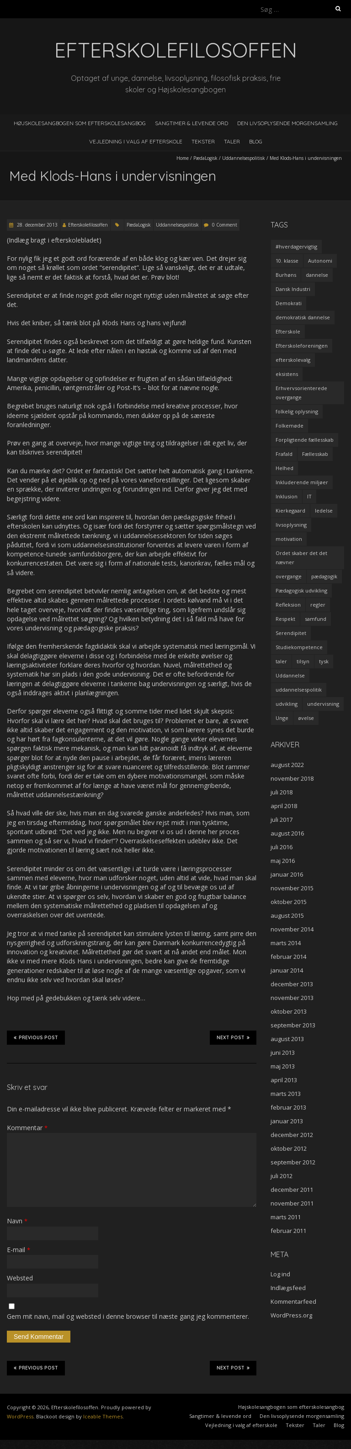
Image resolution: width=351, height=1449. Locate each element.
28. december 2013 (37, 225)
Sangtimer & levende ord (191, 123)
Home (182, 158)
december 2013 (292, 984)
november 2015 (292, 888)
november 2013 (292, 998)
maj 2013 (283, 1066)
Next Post (233, 1037)
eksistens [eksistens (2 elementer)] (287, 373)
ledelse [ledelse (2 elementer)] (324, 510)
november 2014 (292, 929)
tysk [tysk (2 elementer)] (324, 661)
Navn (17, 1220)
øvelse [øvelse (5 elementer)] (306, 717)
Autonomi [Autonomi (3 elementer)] (320, 260)
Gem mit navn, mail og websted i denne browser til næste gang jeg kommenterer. (128, 1316)
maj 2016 (283, 861)
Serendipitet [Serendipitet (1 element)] (291, 632)
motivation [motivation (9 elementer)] (289, 538)
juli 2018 (281, 792)
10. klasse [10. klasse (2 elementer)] (287, 260)
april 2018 (284, 806)
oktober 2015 (289, 902)
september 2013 (293, 1025)
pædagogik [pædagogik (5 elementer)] (324, 576)
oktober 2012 (289, 1148)
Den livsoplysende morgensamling (287, 123)
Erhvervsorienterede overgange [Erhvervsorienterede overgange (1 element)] (301, 393)
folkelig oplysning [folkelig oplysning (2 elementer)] (297, 411)
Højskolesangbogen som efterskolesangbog (80, 123)
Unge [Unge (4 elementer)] (282, 717)
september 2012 (293, 1162)
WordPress (20, 1416)
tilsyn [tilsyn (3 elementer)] (303, 661)
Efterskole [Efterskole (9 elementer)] (288, 331)
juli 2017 (281, 819)
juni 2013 (283, 1052)
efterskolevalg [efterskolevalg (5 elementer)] (293, 359)
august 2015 (287, 915)
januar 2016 (287, 874)
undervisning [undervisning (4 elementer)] (323, 703)
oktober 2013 (289, 1011)
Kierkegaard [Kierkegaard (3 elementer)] (290, 510)
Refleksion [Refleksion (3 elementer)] (288, 604)
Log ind (280, 1274)
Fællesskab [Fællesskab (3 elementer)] (315, 453)
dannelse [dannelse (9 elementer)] (317, 274)
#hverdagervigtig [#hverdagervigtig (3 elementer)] (296, 246)
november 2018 (292, 778)
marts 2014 (286, 943)
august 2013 (287, 1039)
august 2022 (287, 765)
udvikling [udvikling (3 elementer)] (287, 703)
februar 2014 (288, 956)
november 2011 (292, 1203)
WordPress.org (291, 1315)
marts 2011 (286, 1217)
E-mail (18, 1249)
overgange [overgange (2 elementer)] (289, 576)
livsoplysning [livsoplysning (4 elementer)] (291, 524)
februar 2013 (288, 1107)
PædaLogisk (205, 158)
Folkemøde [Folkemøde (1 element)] (289, 425)
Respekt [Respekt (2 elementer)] (285, 618)
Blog (255, 141)
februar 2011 (288, 1231)
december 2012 (292, 1135)
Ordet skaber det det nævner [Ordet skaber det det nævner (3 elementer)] (301, 558)
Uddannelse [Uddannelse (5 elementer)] (290, 675)
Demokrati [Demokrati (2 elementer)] (289, 303)
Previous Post (36, 1037)
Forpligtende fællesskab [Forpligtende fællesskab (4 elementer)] (305, 439)
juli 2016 (281, 847)
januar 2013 (287, 1121)
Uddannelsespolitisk (243, 158)
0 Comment (224, 225)
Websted (20, 1278)
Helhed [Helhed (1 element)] (284, 468)
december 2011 (292, 1189)
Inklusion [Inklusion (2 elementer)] (287, 496)
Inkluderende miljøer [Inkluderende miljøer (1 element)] (302, 482)
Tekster (203, 141)
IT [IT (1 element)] (309, 496)
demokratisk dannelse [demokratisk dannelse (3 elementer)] (303, 317)
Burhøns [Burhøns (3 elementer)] (286, 274)
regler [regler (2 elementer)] (317, 604)
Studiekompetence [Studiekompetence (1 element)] (299, 647)
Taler (232, 141)
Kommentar (27, 1127)
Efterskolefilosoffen (88, 225)
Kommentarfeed (293, 1301)
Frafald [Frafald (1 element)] (284, 453)
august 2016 (287, 833)
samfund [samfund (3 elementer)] (315, 618)
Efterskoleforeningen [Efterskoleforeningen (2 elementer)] (302, 345)
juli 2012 (281, 1176)
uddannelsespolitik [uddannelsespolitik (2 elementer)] (299, 689)
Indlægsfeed (288, 1288)
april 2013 (284, 1080)
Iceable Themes (102, 1416)
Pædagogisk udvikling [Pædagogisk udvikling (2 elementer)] (301, 590)
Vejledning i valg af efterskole (135, 141)
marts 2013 (286, 1093)
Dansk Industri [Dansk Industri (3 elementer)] (293, 289)
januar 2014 (287, 970)
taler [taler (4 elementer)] (281, 661)
